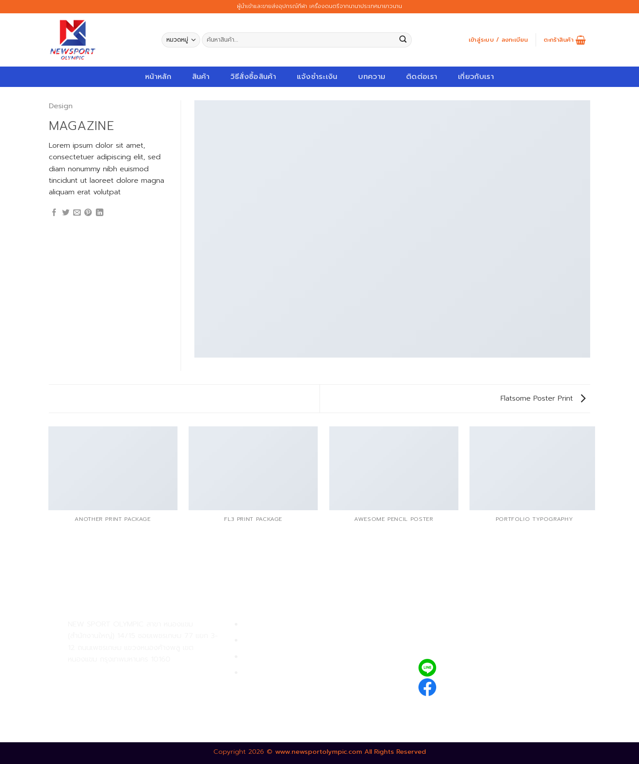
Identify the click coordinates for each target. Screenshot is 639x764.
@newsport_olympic (479, 667)
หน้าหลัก (158, 76)
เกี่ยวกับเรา (476, 76)
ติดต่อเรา (421, 76)
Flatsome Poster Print (543, 398)
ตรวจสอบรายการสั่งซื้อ (279, 672)
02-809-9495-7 (120, 674)
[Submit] (403, 40)
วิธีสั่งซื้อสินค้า (253, 76)
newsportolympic (473, 685)
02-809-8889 (115, 694)
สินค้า (200, 76)
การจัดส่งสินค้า (267, 656)
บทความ (371, 76)
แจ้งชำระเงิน (317, 76)
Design (61, 105)
